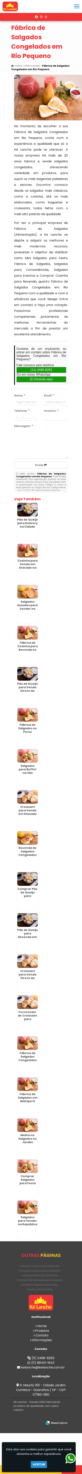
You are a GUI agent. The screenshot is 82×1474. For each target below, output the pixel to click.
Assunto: (51, 411)
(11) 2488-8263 (41, 369)
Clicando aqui (41, 379)
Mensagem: (23, 426)
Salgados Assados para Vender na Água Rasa (27, 607)
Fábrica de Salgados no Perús (27, 728)
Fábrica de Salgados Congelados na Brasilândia (27, 1060)
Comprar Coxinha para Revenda (39, 1266)
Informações (42, 1340)
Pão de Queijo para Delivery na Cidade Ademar (27, 525)
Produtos (42, 1330)
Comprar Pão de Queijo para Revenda (39, 1280)
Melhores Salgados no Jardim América (27, 1140)
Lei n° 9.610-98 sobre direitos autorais (39, 490)
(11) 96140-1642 (42, 1362)
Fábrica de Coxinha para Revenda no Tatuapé (27, 648)
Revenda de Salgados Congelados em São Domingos (27, 855)
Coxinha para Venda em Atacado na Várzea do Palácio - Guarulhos (27, 569)
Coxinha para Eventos (39, 1289)
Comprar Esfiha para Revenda (39, 1275)
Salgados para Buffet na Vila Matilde (27, 771)
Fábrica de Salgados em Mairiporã (27, 1097)
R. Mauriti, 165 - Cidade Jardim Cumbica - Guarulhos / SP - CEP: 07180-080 (41, 1390)
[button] (76, 6)
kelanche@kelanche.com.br (43, 1367)
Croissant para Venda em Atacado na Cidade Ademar (27, 814)
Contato (42, 1335)
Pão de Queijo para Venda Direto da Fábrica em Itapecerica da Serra (27, 692)
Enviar (41, 465)
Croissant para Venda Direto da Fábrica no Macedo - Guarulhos (27, 980)
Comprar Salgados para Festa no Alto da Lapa (27, 1183)
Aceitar (39, 1464)
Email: (49, 395)
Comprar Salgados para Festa (39, 1284)
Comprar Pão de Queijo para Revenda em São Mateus (27, 896)
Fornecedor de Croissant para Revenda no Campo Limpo (27, 1019)
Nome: (19, 395)
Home (42, 1326)
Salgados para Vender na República (27, 1220)
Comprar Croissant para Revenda (39, 1270)
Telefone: (22, 411)
